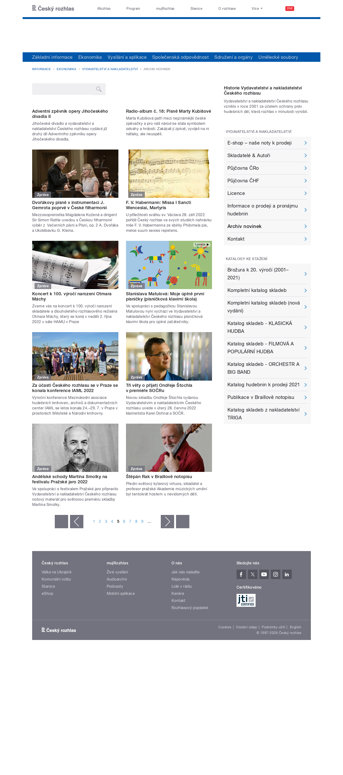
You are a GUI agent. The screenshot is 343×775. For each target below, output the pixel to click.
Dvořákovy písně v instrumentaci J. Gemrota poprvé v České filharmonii (69, 253)
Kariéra (178, 641)
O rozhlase (227, 8)
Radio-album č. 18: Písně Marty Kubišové (168, 159)
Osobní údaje (246, 675)
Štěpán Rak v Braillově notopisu (159, 524)
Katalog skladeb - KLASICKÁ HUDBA (259, 376)
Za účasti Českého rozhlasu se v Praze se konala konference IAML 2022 (75, 436)
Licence (236, 242)
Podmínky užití (273, 675)
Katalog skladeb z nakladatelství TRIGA (263, 462)
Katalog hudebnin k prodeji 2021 (263, 433)
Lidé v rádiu (182, 634)
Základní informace (52, 57)
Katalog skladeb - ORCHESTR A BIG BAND (263, 417)
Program (133, 8)
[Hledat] (304, 8)
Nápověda (181, 627)
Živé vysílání (117, 620)
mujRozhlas (165, 8)
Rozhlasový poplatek (190, 656)
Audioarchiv (117, 627)
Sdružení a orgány (233, 57)
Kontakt (235, 288)
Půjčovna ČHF (243, 229)
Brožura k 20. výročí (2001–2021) (258, 322)
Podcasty (115, 634)
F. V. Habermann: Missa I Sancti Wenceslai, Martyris (158, 253)
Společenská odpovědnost (180, 57)
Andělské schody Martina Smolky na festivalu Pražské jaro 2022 (69, 527)
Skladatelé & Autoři (248, 204)
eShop (47, 641)
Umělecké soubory (278, 57)
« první (61, 569)
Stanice (196, 8)
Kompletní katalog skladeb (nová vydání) (263, 355)
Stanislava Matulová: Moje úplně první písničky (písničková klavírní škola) (165, 345)
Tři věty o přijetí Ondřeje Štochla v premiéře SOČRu (159, 436)
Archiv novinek (244, 275)
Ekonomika (90, 57)
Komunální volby (56, 627)
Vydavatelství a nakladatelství (110, 69)
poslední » (182, 569)
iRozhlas (104, 8)
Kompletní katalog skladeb (257, 339)
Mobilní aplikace (121, 641)
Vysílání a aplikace (127, 57)
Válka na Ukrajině (56, 620)
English (295, 675)
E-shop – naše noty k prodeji (259, 191)
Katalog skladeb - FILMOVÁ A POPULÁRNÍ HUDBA (260, 396)
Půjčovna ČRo (243, 217)
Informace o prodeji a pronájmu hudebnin (262, 258)
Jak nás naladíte (186, 620)
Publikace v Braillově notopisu (260, 446)
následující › (167, 569)
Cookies (224, 675)
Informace (41, 69)
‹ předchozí (76, 569)
